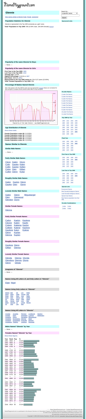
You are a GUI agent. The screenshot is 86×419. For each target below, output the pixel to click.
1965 (72, 127)
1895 (63, 127)
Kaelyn (17, 220)
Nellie (28, 298)
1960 (72, 125)
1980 (72, 134)
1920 (67, 123)
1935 (67, 129)
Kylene (25, 230)
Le (17, 302)
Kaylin (25, 223)
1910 (63, 134)
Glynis (25, 260)
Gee (11, 298)
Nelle (28, 296)
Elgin (7, 283)
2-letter (64, 208)
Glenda (8, 258)
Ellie (11, 296)
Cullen (8, 172)
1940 (67, 131)
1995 (76, 125)
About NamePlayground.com (57, 409)
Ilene (17, 299)
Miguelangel (30, 195)
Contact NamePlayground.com (74, 409)
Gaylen (15, 164)
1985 (76, 120)
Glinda (18, 263)
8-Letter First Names (67, 107)
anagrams (35, 17)
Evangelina (16, 319)
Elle (11, 293)
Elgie (7, 296)
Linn (22, 301)
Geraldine (24, 317)
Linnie (23, 302)
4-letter (69, 208)
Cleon (8, 162)
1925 (67, 125)
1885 (63, 123)
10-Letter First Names (67, 112)
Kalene (17, 228)
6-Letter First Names (67, 103)
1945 (67, 134)
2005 (76, 129)
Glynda (26, 258)
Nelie (28, 293)
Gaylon (15, 167)
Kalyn (16, 230)
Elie (6, 301)
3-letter (69, 206)
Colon (8, 169)
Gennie (12, 302)
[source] (51, 26)
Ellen (12, 294)
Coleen (8, 225)
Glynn (22, 162)
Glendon (9, 200)
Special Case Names (67, 195)
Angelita (15, 314)
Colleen (8, 228)
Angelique (8, 322)
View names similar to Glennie (14, 17)
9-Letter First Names (67, 109)
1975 (72, 131)
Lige (22, 296)
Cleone (8, 223)
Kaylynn (26, 228)
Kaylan (17, 232)
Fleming (23, 314)
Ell (6, 304)
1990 (76, 123)
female (29, 17)
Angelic (7, 315)
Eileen (7, 293)
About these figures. (11, 336)
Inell (17, 301)
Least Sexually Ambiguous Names (70, 193)
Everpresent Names (67, 189)
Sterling (39, 314)
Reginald (31, 322)
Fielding (15, 322)
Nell (27, 294)
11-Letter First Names (67, 114)
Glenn (15, 172)
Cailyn (8, 220)
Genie (12, 301)
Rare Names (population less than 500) (70, 198)
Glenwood (18, 197)
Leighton (24, 322)
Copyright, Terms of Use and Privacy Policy (71, 416)
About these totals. (11, 130)
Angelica (8, 317)
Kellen (22, 167)
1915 (67, 120)
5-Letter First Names (67, 101)
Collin (7, 167)
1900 (63, 129)
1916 (24, 73)
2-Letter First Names (67, 94)
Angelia (7, 314)
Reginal (30, 320)
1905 (63, 131)
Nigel (13, 283)
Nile (27, 301)
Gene (12, 299)
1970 (72, 129)
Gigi (11, 304)
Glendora (9, 260)
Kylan (22, 172)
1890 (63, 125)
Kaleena (18, 225)
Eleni (7, 294)
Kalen (22, 164)
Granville (24, 320)
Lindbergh (31, 314)
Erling (15, 317)
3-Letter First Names (67, 96)
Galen (15, 162)
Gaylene (9, 230)
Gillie (17, 294)
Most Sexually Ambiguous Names (70, 191)
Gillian (8, 247)
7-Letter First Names (67, 105)
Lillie (22, 299)
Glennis (18, 260)
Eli (6, 299)
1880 (63, 120)
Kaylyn (25, 225)
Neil (22, 304)
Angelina (8, 319)
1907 (28, 76)
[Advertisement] (65, 5)
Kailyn (17, 223)
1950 (72, 120)
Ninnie (28, 302)
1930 (67, 127)
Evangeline (16, 320)
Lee (17, 304)
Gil (17, 293)
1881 (25, 71)
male (25, 17)
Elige (7, 302)
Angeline (8, 320)
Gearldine (24, 315)
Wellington (40, 315)
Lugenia (31, 315)
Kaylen (17, 235)
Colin (7, 164)
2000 (76, 127)
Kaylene (26, 220)
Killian (22, 169)
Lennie (23, 294)
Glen (14, 169)
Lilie (22, 298)
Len (22, 293)
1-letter (64, 206)
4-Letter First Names (67, 98)
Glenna (8, 210)
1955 (72, 123)
